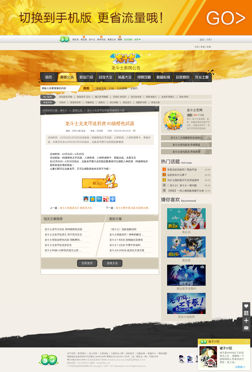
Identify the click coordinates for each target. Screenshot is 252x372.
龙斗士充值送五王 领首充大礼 (76, 207)
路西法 (102, 102)
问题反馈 (141, 353)
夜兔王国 (155, 102)
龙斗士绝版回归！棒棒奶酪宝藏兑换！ (127, 234)
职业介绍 (86, 77)
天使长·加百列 (119, 97)
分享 (246, 320)
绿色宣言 (130, 353)
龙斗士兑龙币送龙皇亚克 (58, 245)
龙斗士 (125, 58)
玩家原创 (183, 77)
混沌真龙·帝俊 (65, 97)
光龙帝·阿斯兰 (167, 97)
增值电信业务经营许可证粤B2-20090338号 (86, 356)
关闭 (247, 341)
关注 (246, 313)
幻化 (111, 88)
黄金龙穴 (127, 102)
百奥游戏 (49, 37)
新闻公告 (77, 110)
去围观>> (240, 367)
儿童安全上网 (117, 353)
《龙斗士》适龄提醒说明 (122, 229)
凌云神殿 (114, 102)
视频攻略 (144, 77)
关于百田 (71, 353)
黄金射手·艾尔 (83, 97)
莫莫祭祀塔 (75, 102)
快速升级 (101, 88)
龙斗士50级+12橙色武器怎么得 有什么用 (64, 250)
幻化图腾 (122, 88)
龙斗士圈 (202, 73)
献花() (97, 183)
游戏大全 (112, 263)
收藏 (209, 47)
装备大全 (125, 77)
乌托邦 (62, 102)
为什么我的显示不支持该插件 (183, 180)
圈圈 (190, 115)
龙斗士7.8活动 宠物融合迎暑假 (126, 239)
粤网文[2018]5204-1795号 (118, 356)
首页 (40, 77)
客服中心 (152, 353)
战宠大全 (106, 77)
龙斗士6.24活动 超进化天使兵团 (126, 250)
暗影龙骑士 (151, 97)
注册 (208, 39)
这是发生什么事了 (177, 174)
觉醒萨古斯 (141, 102)
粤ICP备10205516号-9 (77, 359)
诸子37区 (226, 348)
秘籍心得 (163, 77)
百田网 (65, 39)
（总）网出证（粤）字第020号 (144, 356)
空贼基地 (89, 102)
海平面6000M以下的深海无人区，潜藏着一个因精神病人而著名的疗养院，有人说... (232, 357)
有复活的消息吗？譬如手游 (182, 169)
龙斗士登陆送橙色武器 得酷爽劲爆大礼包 (64, 239)
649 (195, 115)
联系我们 (82, 353)
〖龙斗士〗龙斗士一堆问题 (182, 185)
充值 (196, 47)
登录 (202, 39)
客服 (203, 47)
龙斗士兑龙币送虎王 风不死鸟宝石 (63, 234)
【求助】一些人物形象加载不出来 (185, 190)
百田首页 (87, 263)
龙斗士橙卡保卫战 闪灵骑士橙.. (133, 207)
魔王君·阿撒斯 (101, 97)
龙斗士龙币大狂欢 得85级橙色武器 (63, 229)
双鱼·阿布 (183, 97)
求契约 (134, 88)
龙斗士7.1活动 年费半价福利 (124, 245)
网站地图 (163, 353)
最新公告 (67, 77)
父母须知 (104, 353)
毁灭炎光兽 (136, 97)
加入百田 (93, 353)
